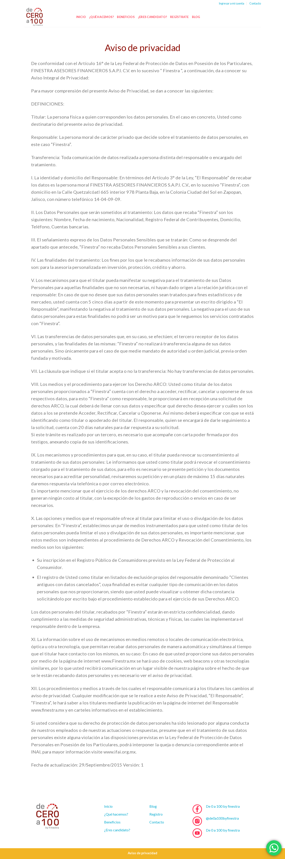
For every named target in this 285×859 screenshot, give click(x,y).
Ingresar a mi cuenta (231, 3)
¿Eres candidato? (152, 17)
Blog (196, 17)
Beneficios (126, 17)
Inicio (81, 17)
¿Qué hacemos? (101, 17)
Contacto (255, 3)
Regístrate (179, 17)
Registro (156, 814)
